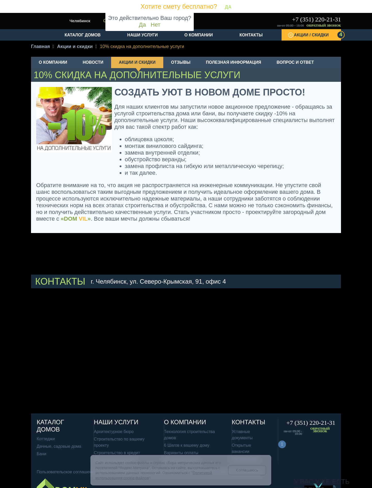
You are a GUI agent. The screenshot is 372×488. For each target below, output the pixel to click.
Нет (155, 24)
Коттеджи (46, 439)
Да (142, 24)
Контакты (251, 35)
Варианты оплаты (181, 453)
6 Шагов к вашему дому (187, 445)
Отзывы (180, 62)
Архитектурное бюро (114, 431)
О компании (198, 35)
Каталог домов (82, 35)
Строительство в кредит (117, 453)
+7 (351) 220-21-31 (316, 19)
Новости (93, 62)
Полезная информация (233, 62)
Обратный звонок (324, 25)
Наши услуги (142, 35)
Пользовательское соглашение (66, 472)
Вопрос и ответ (295, 62)
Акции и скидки (137, 62)
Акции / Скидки (317, 35)
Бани (41, 454)
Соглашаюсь (247, 470)
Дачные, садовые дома (59, 446)
